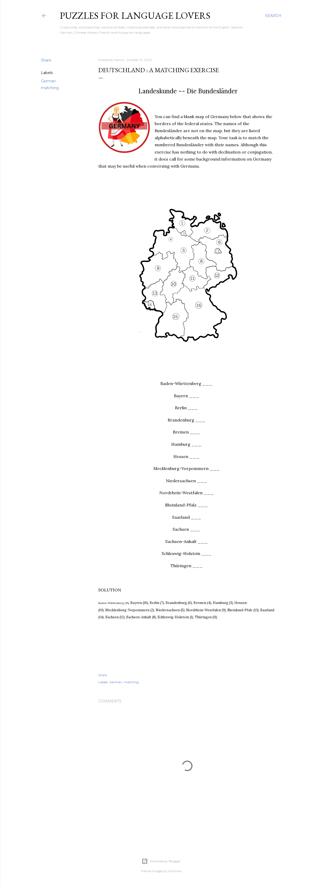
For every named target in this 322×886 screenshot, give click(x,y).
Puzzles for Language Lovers (135, 15)
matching (50, 87)
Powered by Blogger (161, 861)
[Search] (273, 15)
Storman (175, 871)
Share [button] (46, 60)
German (48, 81)
